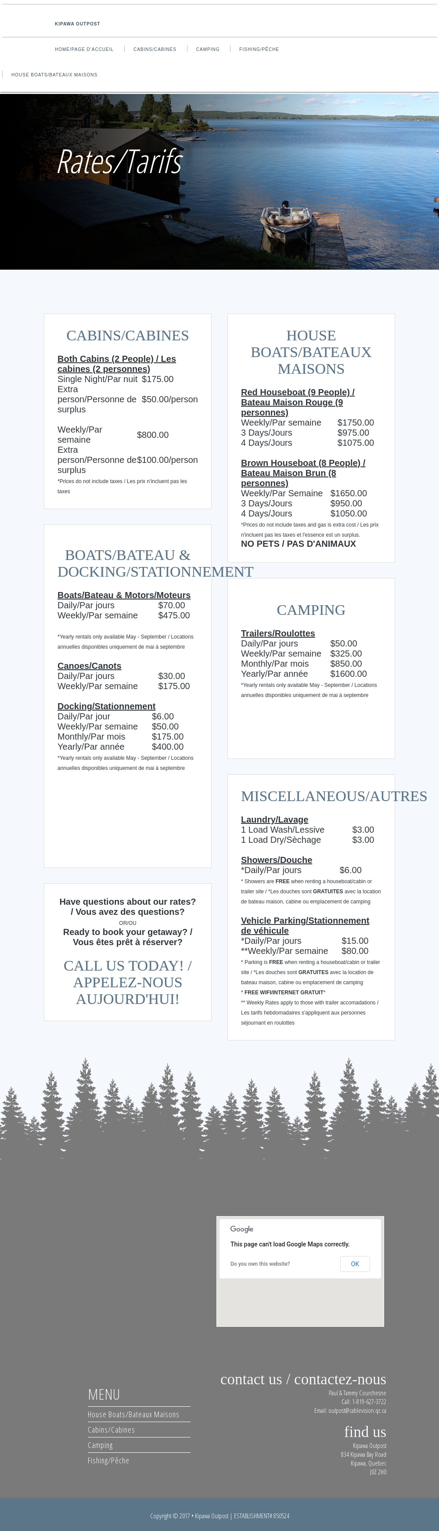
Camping (208, 49)
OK (355, 1263)
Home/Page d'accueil (84, 49)
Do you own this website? (260, 1264)
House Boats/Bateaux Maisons (54, 74)
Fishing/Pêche (259, 49)
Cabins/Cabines (154, 49)
